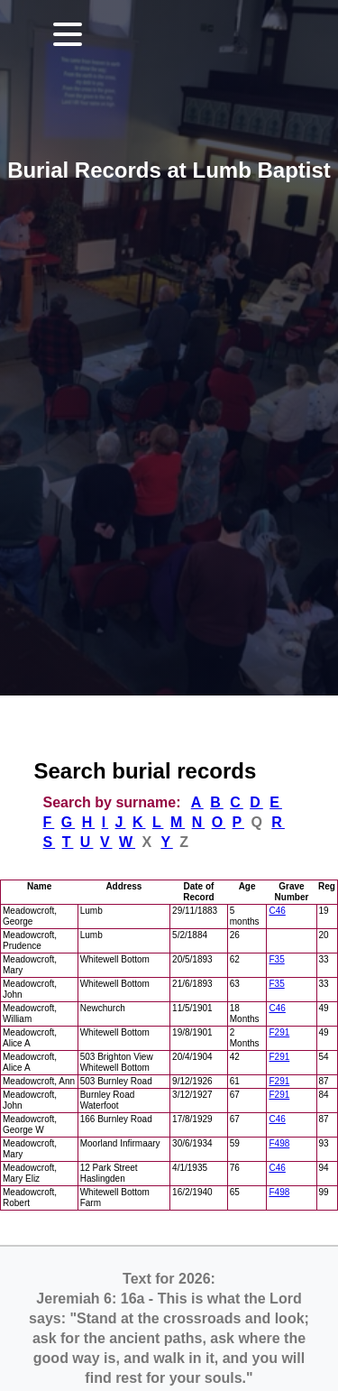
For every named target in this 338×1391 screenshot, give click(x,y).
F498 (279, 1143)
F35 (276, 959)
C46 (277, 911)
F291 (279, 1032)
